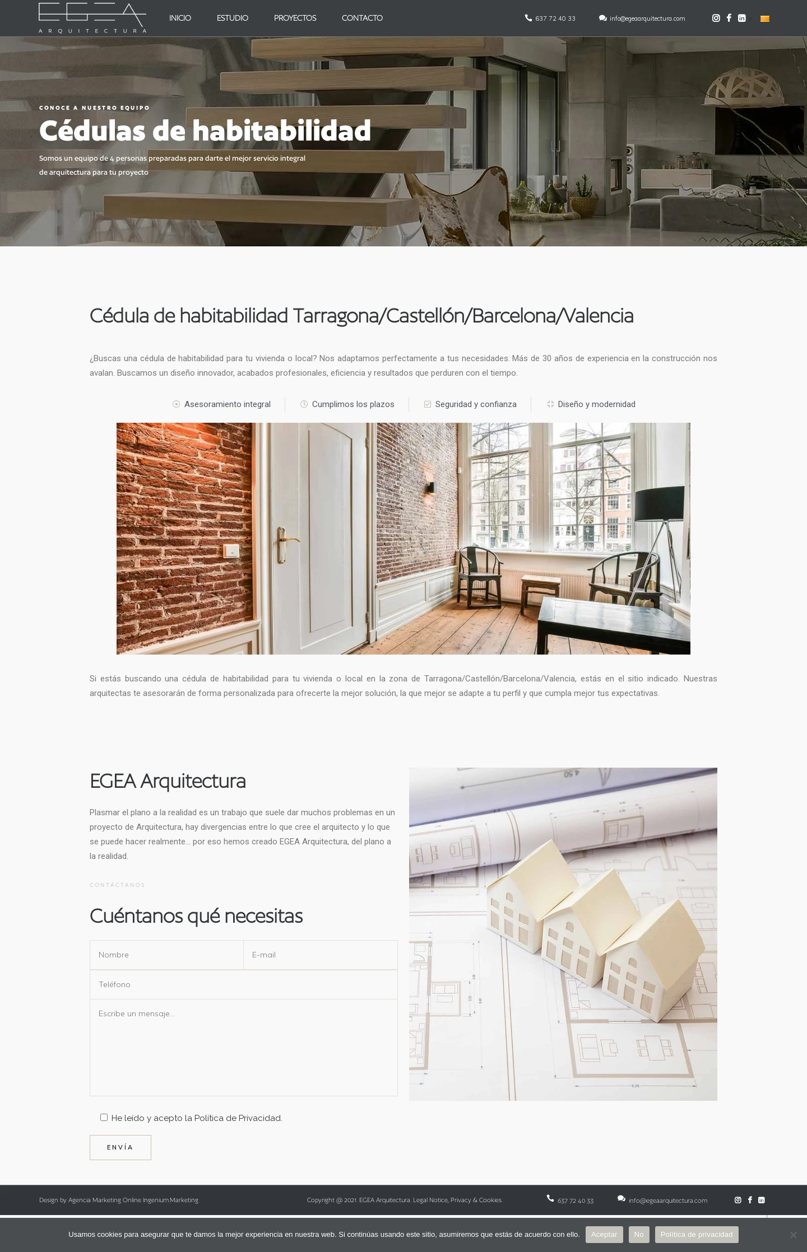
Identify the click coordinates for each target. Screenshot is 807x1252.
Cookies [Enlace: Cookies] (490, 1200)
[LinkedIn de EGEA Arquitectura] (740, 18)
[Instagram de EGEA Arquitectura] (714, 18)
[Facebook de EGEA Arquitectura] (727, 18)
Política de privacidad (697, 1234)
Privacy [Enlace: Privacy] (461, 1200)
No (639, 1234)
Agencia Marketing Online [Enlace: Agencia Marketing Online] (104, 1200)
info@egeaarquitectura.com (646, 18)
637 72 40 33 (554, 18)
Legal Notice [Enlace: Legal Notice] (430, 1200)
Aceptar (604, 1234)
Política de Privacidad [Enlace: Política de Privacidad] (237, 1118)
